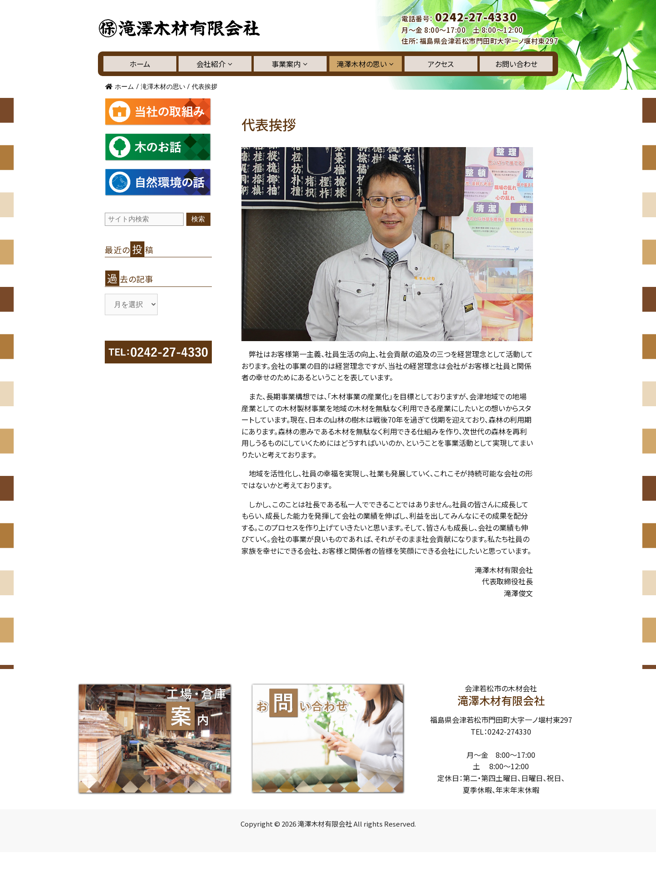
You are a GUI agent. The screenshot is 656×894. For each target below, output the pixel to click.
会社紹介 (215, 64)
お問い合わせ (516, 63)
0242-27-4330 (476, 17)
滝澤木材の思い (366, 64)
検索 (198, 219)
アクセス (441, 63)
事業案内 (290, 64)
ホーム (139, 63)
